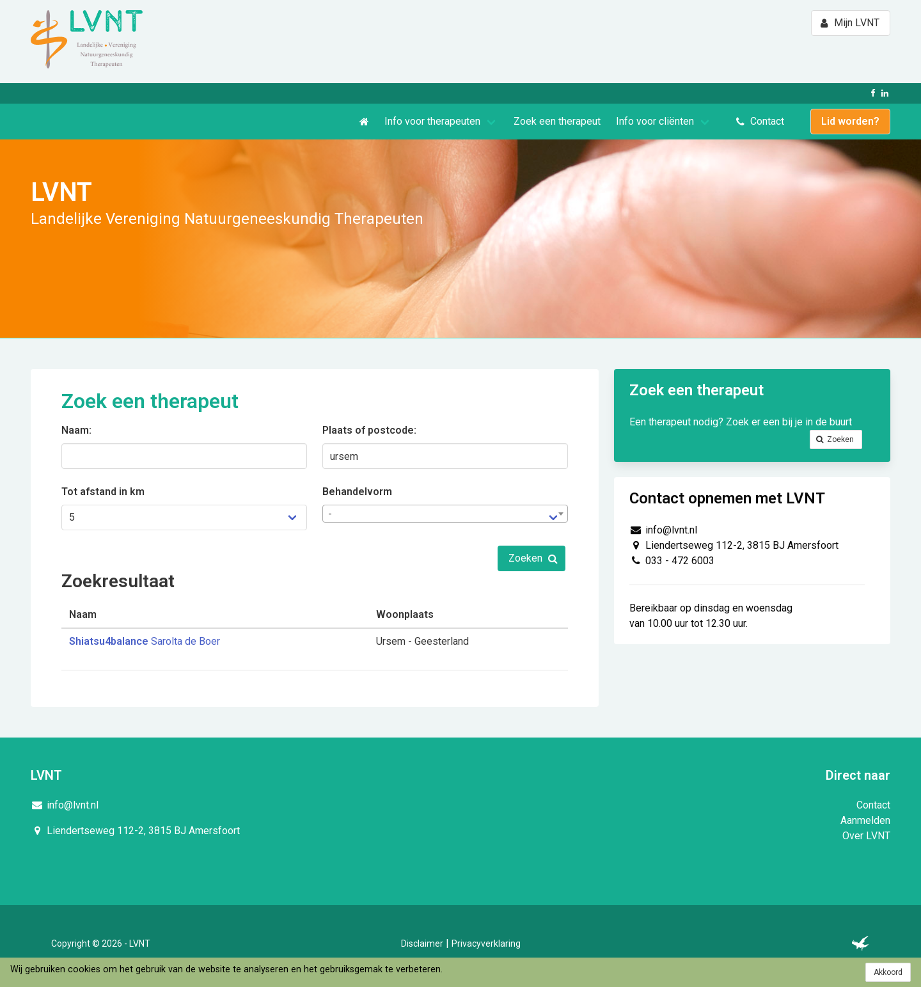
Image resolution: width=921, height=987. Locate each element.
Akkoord (888, 972)
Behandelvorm (357, 492)
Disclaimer (422, 943)
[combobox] (445, 514)
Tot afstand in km (103, 492)
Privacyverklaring (486, 943)
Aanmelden (865, 820)
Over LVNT (866, 836)
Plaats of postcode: (369, 430)
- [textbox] (330, 514)
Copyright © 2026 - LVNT (100, 943)
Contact (873, 805)
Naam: (76, 430)
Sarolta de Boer (144, 641)
